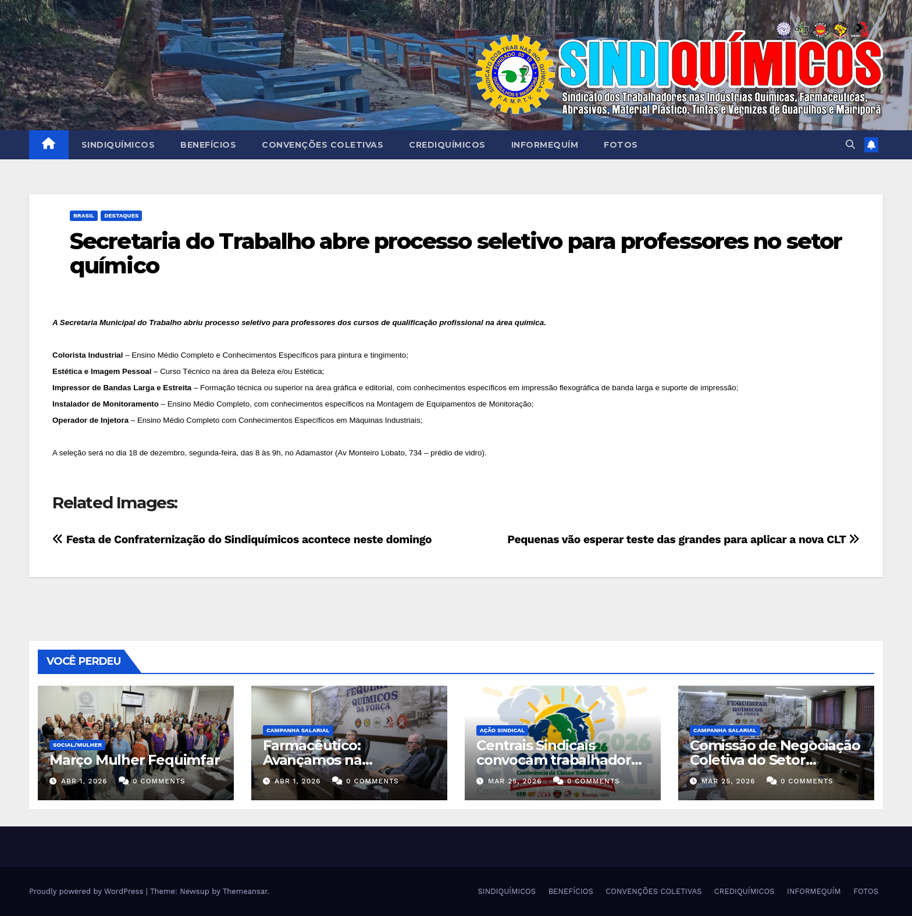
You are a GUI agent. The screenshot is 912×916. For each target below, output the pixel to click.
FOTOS (621, 145)
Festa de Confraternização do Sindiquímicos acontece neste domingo (242, 539)
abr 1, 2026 (84, 781)
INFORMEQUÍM (545, 145)
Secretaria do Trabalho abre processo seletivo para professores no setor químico (456, 253)
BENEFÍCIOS (208, 145)
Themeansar (245, 891)
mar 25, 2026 (515, 781)
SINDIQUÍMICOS (118, 145)
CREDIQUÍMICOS (447, 145)
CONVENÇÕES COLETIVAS (322, 145)
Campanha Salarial (298, 730)
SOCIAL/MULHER (77, 745)
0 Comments (159, 781)
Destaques (121, 215)
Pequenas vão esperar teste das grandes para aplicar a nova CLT (683, 539)
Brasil (83, 215)
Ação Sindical (502, 730)
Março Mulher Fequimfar (134, 759)
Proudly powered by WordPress (87, 891)
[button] (850, 144)
